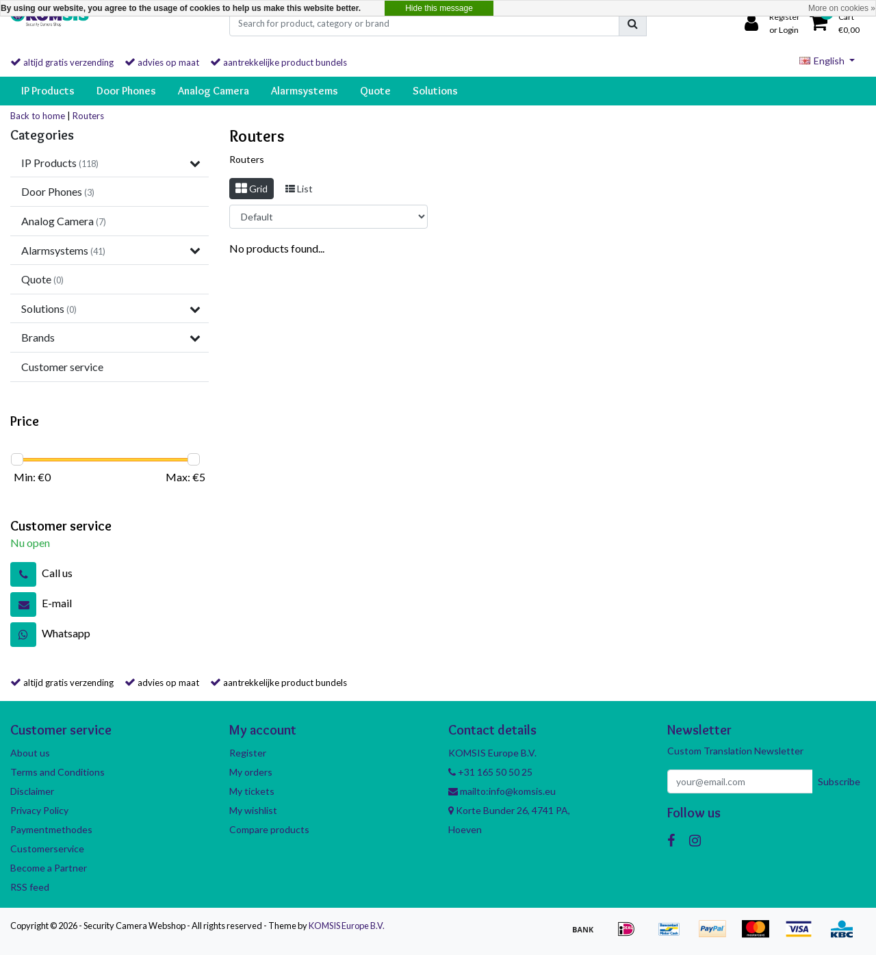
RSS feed (29, 887)
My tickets (251, 791)
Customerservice (47, 848)
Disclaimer (32, 791)
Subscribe (839, 781)
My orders (250, 772)
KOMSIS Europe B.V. (347, 925)
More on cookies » (841, 8)
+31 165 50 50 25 (490, 772)
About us (30, 753)
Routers (88, 115)
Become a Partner (48, 868)
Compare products (269, 829)
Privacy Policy (39, 810)
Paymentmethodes (51, 829)
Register (247, 753)
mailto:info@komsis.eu (502, 791)
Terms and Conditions (57, 772)
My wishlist (253, 810)
